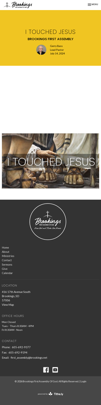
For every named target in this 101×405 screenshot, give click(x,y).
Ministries (8, 256)
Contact (7, 260)
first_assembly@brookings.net (29, 357)
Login (83, 381)
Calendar (7, 273)
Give (5, 268)
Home (5, 247)
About (5, 251)
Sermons (7, 264)
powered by (50, 393)
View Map (8, 304)
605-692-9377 (21, 347)
